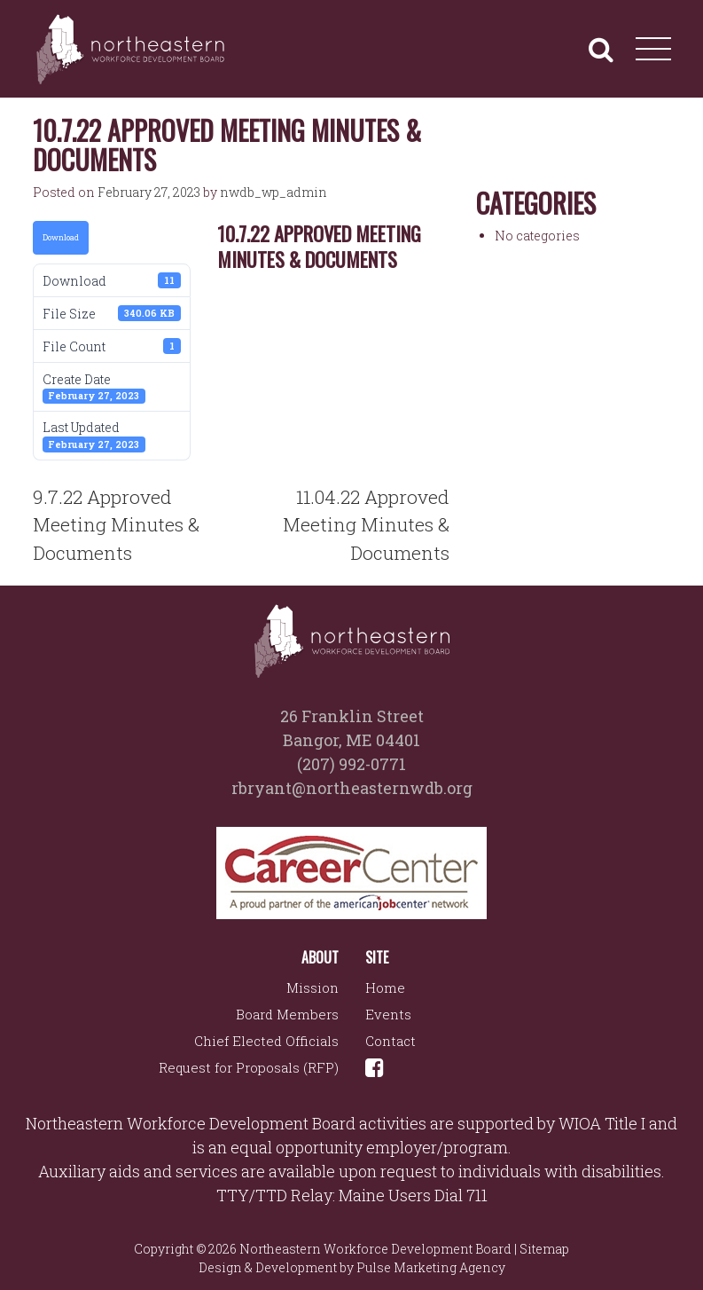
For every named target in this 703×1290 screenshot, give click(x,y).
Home (385, 987)
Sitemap (544, 1248)
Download (61, 237)
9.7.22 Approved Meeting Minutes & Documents (116, 524)
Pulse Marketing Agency (430, 1267)
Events (388, 1014)
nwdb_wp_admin (273, 192)
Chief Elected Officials (266, 1041)
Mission (312, 987)
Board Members (287, 1014)
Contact (390, 1041)
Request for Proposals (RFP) (249, 1067)
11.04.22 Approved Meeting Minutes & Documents (366, 524)
